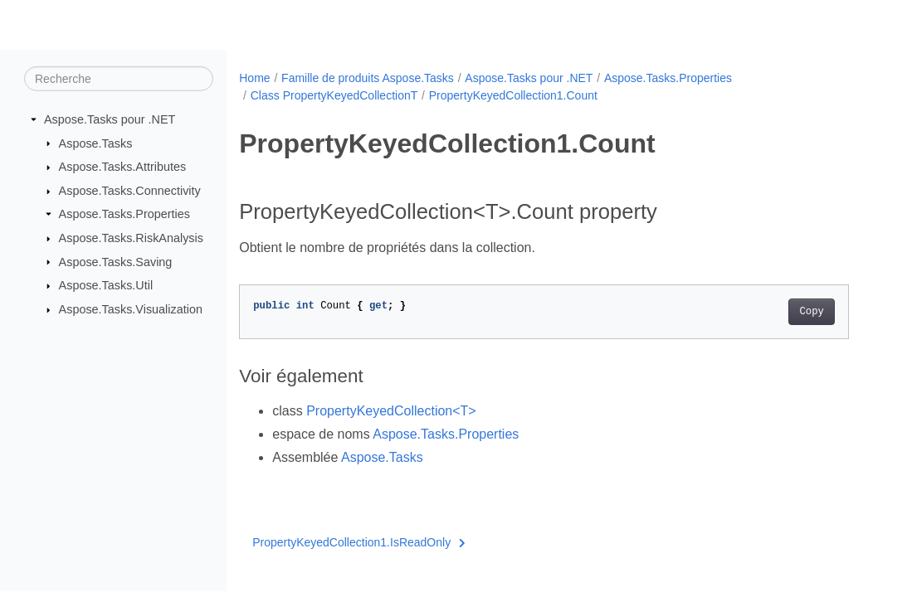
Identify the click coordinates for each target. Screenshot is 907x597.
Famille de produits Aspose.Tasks (367, 78)
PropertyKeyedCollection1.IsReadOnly (358, 542)
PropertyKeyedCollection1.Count (513, 95)
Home (254, 78)
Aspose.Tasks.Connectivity (130, 190)
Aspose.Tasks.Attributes (123, 166)
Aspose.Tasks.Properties (124, 214)
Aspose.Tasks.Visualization (130, 309)
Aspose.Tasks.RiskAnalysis (131, 238)
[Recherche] (118, 78)
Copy (811, 312)
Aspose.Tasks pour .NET (109, 119)
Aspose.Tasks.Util (106, 285)
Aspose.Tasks (96, 142)
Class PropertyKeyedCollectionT (334, 95)
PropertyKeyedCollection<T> (391, 411)
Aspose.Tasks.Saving (116, 261)
